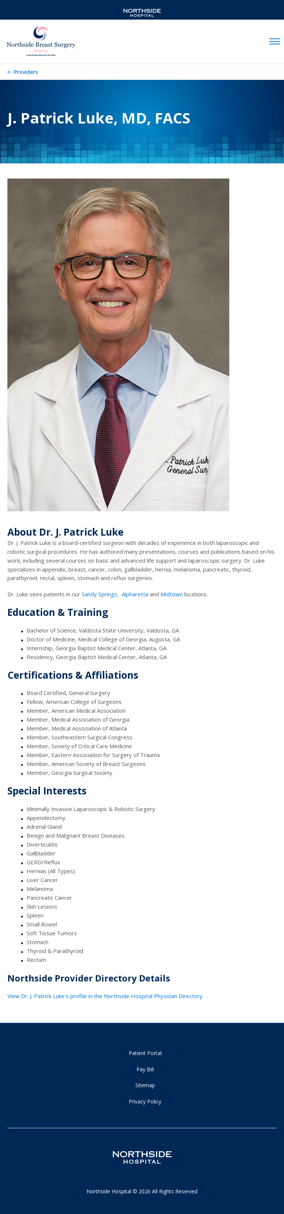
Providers (26, 71)
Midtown (172, 594)
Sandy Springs (99, 594)
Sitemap (145, 1085)
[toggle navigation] (274, 42)
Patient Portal (145, 1053)
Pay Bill (145, 1069)
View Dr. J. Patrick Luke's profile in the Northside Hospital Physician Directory (105, 996)
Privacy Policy (145, 1101)
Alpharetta (135, 594)
